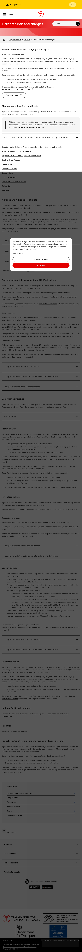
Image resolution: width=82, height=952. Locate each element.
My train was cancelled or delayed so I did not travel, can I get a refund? (36, 137)
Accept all (41, 265)
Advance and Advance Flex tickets (16, 151)
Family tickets (7, 164)
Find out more (12, 95)
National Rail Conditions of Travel (16, 89)
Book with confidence (11, 160)
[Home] (4, 39)
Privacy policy (18, 253)
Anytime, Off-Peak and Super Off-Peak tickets (21, 156)
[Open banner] (72, 4)
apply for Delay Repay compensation (27, 127)
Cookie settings (41, 259)
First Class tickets (9, 169)
